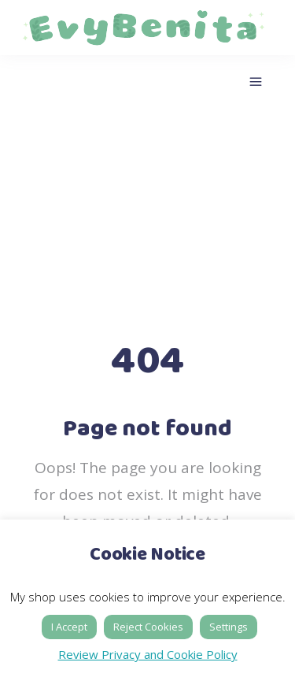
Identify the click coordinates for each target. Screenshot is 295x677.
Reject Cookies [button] (148, 627)
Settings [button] (228, 627)
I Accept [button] (69, 627)
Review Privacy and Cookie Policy (148, 654)
